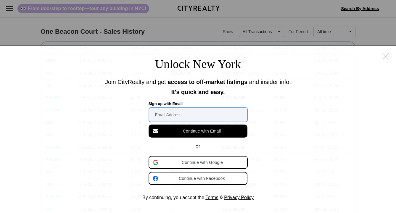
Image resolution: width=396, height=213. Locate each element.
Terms (211, 197)
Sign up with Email (166, 103)
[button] (198, 162)
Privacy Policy (239, 197)
